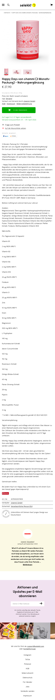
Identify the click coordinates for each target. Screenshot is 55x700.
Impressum (27, 696)
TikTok (27, 659)
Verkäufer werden (27, 691)
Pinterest (27, 664)
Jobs (27, 687)
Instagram (27, 655)
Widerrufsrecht (27, 673)
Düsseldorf (30, 542)
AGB (27, 669)
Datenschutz (27, 678)
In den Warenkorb (20, 110)
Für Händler (27, 682)
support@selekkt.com (35, 646)
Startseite (7, 12)
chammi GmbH (29, 101)
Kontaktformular (29, 649)
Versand (9, 99)
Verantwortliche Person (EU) (21, 506)
